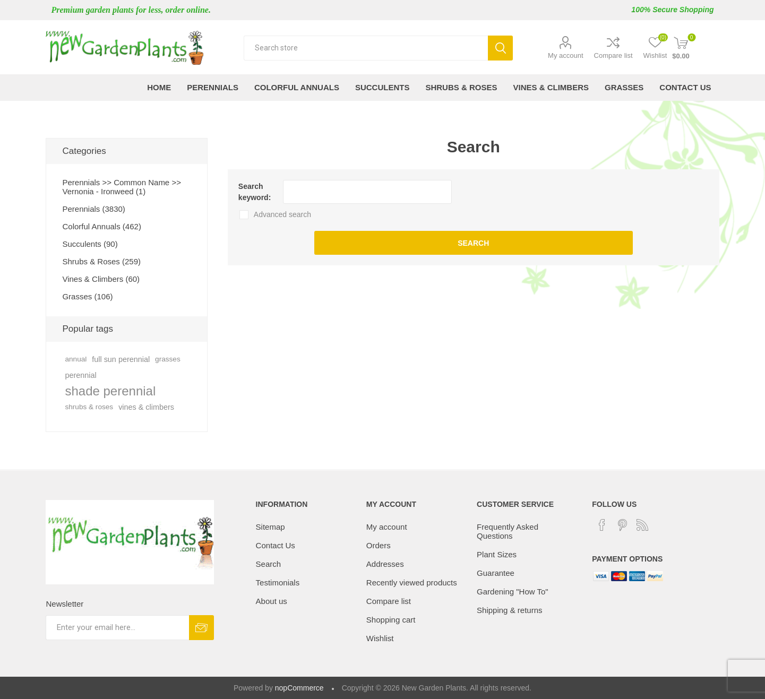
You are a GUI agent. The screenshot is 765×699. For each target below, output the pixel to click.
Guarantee (495, 572)
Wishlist (380, 638)
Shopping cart (391, 619)
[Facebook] (602, 524)
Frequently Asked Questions (507, 531)
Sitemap (270, 526)
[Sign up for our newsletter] (117, 627)
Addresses (385, 563)
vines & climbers (146, 407)
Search (500, 48)
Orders (378, 545)
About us (271, 601)
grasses (167, 359)
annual (76, 359)
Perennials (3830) (93, 208)
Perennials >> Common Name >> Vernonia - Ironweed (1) (121, 187)
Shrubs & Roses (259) (101, 261)
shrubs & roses (89, 407)
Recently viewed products (411, 582)
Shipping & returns (509, 610)
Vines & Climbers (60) (101, 278)
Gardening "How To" (512, 591)
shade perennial (110, 391)
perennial (80, 375)
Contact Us (275, 545)
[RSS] (642, 524)
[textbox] (366, 48)
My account (565, 55)
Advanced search (282, 214)
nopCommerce (299, 688)
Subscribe (201, 627)
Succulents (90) (89, 243)
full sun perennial (121, 359)
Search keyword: (254, 192)
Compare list (613, 55)
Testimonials (278, 582)
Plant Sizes (497, 554)
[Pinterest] (622, 524)
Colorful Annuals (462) (101, 226)
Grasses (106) (87, 296)
